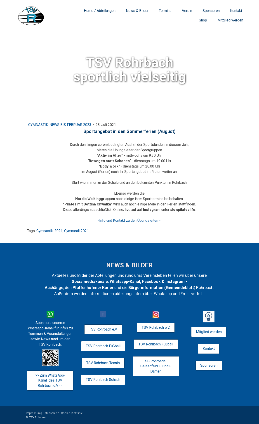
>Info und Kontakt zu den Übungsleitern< (129, 220)
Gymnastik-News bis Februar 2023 (60, 125)
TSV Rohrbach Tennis (103, 363)
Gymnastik (44, 231)
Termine (165, 11)
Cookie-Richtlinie (72, 413)
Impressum (33, 413)
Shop (203, 20)
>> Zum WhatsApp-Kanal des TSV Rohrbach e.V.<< (50, 380)
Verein (187, 11)
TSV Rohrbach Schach (103, 379)
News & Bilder (137, 11)
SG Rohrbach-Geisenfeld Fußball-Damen (156, 366)
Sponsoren (211, 11)
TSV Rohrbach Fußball (103, 346)
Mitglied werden (230, 20)
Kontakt (236, 11)
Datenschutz (51, 413)
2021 (58, 231)
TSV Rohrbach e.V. (103, 329)
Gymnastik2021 (76, 231)
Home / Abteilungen (99, 11)
